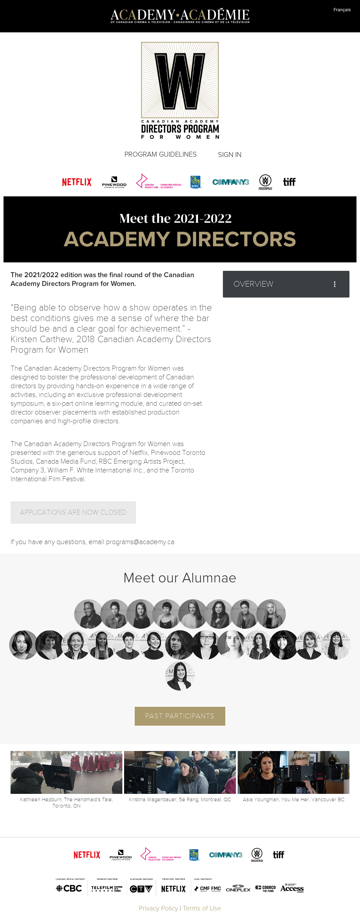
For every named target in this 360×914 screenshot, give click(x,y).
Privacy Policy (158, 908)
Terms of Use (202, 908)
